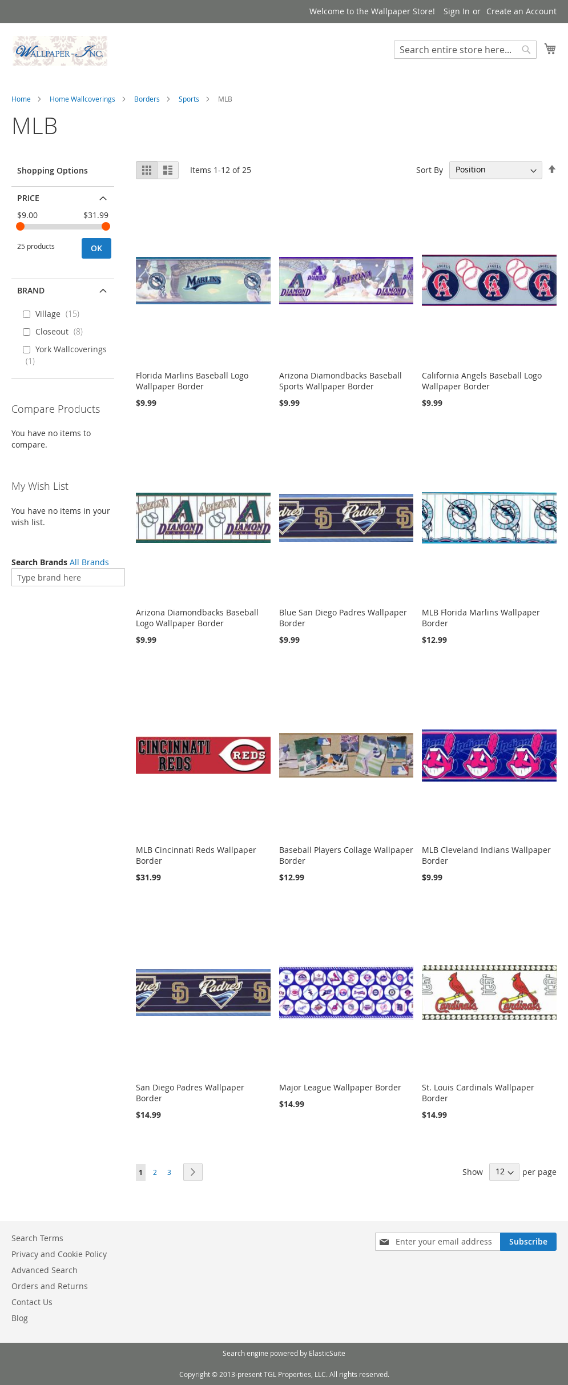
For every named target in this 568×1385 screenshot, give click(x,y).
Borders (147, 98)
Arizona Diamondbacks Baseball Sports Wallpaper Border (340, 381)
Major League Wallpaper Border (340, 1087)
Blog (19, 1317)
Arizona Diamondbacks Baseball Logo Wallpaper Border (197, 618)
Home (21, 98)
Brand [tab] (31, 290)
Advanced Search (44, 1270)
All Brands (89, 562)
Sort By (429, 169)
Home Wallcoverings (82, 98)
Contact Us (32, 1302)
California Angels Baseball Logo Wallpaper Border (482, 381)
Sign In (457, 11)
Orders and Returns (49, 1286)
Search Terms (37, 1238)
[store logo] (59, 51)
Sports (189, 98)
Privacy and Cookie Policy (59, 1254)
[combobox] (465, 50)
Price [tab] (28, 197)
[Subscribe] (528, 1242)
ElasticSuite (327, 1353)
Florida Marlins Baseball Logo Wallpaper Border (192, 381)
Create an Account (521, 11)
